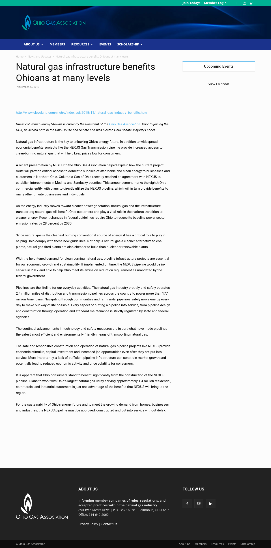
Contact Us (109, 524)
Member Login (215, 3)
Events (105, 44)
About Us (33, 44)
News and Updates (39, 56)
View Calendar (219, 84)
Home (20, 56)
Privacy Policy (88, 524)
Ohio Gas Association (124, 124)
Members (57, 44)
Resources (82, 44)
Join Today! (191, 3)
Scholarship (130, 44)
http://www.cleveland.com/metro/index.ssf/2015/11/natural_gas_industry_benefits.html (82, 113)
